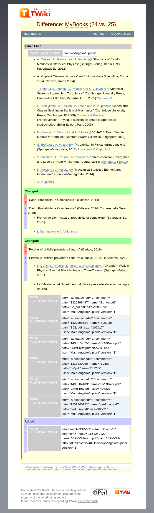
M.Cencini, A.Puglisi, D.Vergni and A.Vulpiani (69, 265)
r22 (83, 467)
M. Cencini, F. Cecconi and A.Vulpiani (64, 132)
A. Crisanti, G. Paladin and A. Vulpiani (64, 59)
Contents (104, 98)
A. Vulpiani (46, 182)
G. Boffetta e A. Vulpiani (55, 144)
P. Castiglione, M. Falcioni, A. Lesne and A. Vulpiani (74, 106)
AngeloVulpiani (121, 34)
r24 (65, 467)
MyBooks (76, 24)
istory (48, 467)
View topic (33, 467)
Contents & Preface (90, 115)
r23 (74, 467)
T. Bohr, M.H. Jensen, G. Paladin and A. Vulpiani (71, 89)
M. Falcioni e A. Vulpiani (55, 169)
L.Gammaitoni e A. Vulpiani (57, 231)
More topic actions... (102, 467)
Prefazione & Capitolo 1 (94, 149)
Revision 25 (32, 34)
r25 (57, 467)
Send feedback (88, 501)
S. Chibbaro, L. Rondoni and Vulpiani (64, 157)
